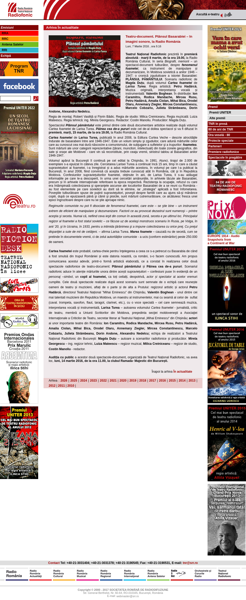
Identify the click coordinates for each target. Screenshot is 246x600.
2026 (63, 380)
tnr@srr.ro (190, 563)
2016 (162, 380)
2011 (61, 385)
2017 (152, 380)
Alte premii (217, 118)
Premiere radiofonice (223, 152)
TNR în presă (217, 124)
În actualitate (182, 371)
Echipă (6, 56)
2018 (142, 380)
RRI (4, 50)
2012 (52, 385)
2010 (70, 385)
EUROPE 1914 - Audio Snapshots (227, 236)
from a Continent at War (221, 241)
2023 (93, 380)
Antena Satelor (13, 44)
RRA (5, 33)
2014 (182, 380)
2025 (73, 380)
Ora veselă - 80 (219, 135)
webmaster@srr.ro (127, 596)
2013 (192, 380)
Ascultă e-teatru (207, 14)
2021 (113, 380)
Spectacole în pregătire (225, 157)
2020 (123, 380)
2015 (172, 380)
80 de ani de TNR (220, 129)
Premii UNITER (220, 112)
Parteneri (215, 146)
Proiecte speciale (220, 140)
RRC (5, 39)
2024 (83, 380)
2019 (132, 380)
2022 (103, 380)
